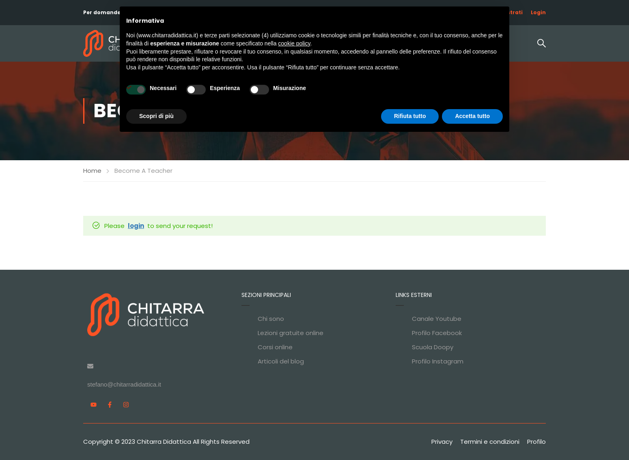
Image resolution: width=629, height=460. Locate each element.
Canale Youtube (436, 318)
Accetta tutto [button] (472, 116)
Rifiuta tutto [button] (410, 116)
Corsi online (275, 347)
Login (538, 12)
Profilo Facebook (437, 333)
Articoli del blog (281, 361)
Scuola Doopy (432, 347)
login (136, 225)
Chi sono (271, 318)
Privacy (441, 441)
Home (92, 170)
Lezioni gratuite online (290, 333)
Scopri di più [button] (156, 116)
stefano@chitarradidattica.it (124, 384)
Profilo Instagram (437, 361)
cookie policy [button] (294, 43)
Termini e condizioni (489, 441)
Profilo (536, 441)
